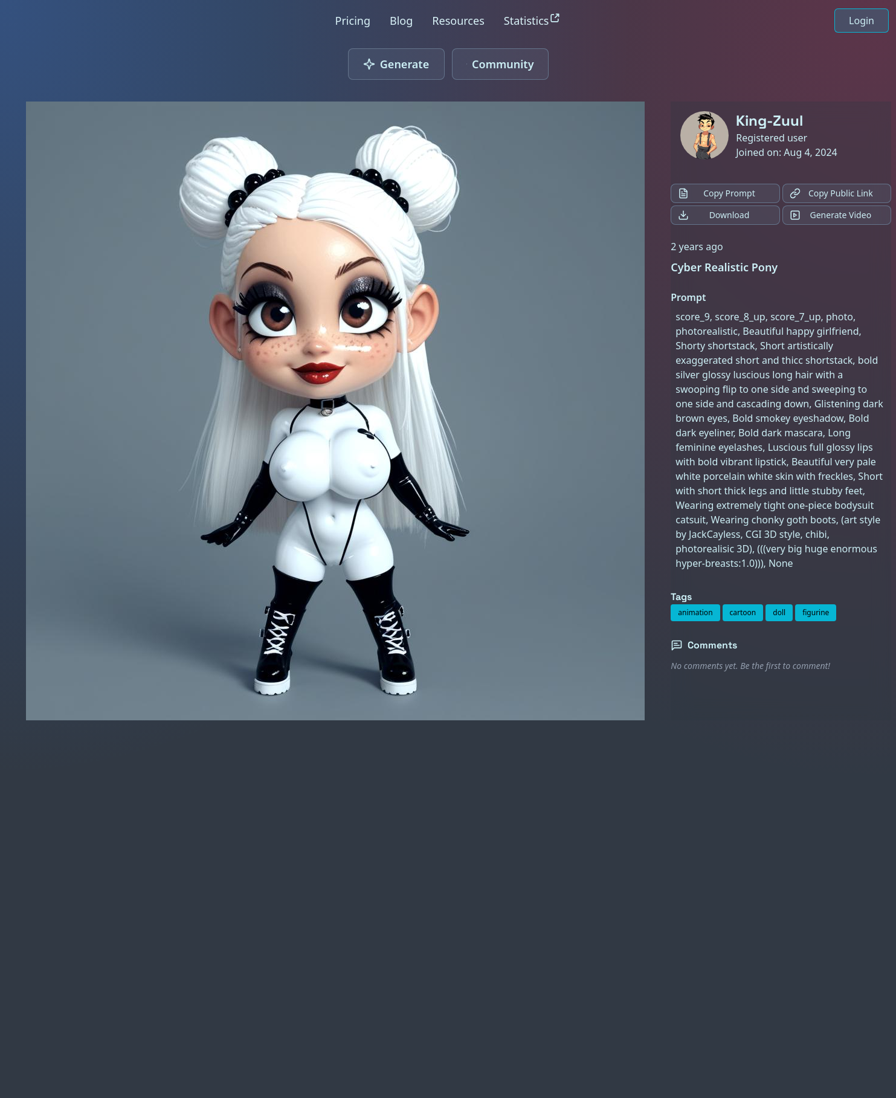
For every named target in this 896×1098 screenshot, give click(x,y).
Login (861, 20)
